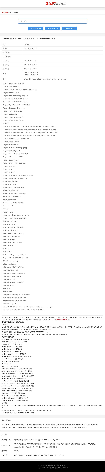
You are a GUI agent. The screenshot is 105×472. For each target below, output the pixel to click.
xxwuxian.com (37, 424)
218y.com (36, 427)
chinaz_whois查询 (52, 28)
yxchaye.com (54, 427)
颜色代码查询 (30, 447)
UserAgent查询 (55, 440)
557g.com (5, 427)
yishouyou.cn (60, 424)
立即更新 (52, 38)
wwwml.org (73, 427)
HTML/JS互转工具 (20, 444)
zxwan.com (79, 424)
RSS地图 (56, 465)
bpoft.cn (29, 427)
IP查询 (46, 440)
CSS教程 (37, 455)
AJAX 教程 (53, 455)
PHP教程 (61, 455)
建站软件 (21, 455)
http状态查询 (39, 440)
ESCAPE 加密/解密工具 (34, 444)
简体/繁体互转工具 (50, 444)
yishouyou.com (70, 424)
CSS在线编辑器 (19, 447)
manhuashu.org (64, 427)
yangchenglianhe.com (17, 424)
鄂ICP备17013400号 (62, 468)
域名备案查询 (18, 440)
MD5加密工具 (91, 444)
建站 (15, 455)
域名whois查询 (29, 440)
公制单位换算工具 (51, 447)
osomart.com (82, 427)
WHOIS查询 (87, 317)
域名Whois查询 (13, 12)
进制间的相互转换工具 (78, 444)
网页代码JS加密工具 (63, 444)
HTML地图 (63, 465)
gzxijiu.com (5, 424)
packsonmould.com (49, 424)
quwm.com (94, 424)
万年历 (16, 451)
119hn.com (28, 424)
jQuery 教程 (44, 455)
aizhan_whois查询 (69, 28)
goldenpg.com (44, 427)
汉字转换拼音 (40, 447)
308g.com (87, 424)
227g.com (12, 427)
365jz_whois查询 (36, 28)
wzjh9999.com (21, 427)
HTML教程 (29, 455)
